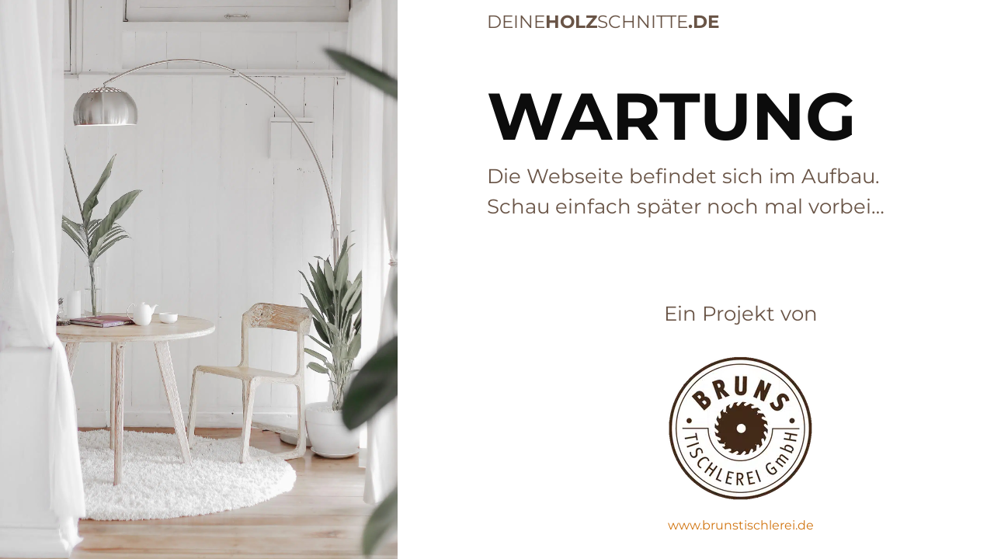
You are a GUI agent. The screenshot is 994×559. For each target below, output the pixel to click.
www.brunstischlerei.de (741, 525)
